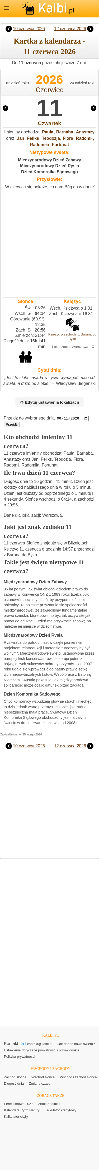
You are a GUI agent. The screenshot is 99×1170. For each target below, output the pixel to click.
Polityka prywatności (19, 1057)
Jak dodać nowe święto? (76, 1044)
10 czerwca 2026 (29, 28)
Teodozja (51, 138)
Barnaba (64, 132)
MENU (6, 8)
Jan (20, 138)
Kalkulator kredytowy (60, 1110)
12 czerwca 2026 (70, 28)
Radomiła (39, 144)
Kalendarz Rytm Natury (21, 1110)
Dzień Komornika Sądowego (49, 172)
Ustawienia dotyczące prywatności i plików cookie (41, 1050)
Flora (68, 138)
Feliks (33, 138)
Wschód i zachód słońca (78, 1077)
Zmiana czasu (39, 1084)
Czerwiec (49, 90)
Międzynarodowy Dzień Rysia (49, 166)
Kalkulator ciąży (16, 1117)
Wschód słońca (43, 1077)
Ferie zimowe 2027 (18, 1104)
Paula (47, 132)
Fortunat (60, 144)
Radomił (84, 138)
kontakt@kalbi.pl (40, 1044)
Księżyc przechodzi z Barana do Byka (72, 336)
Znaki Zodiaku (49, 1104)
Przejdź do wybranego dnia (29, 418)
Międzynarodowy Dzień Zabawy (49, 160)
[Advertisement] (49, 242)
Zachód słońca (15, 1077)
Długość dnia (14, 1084)
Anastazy (85, 132)
